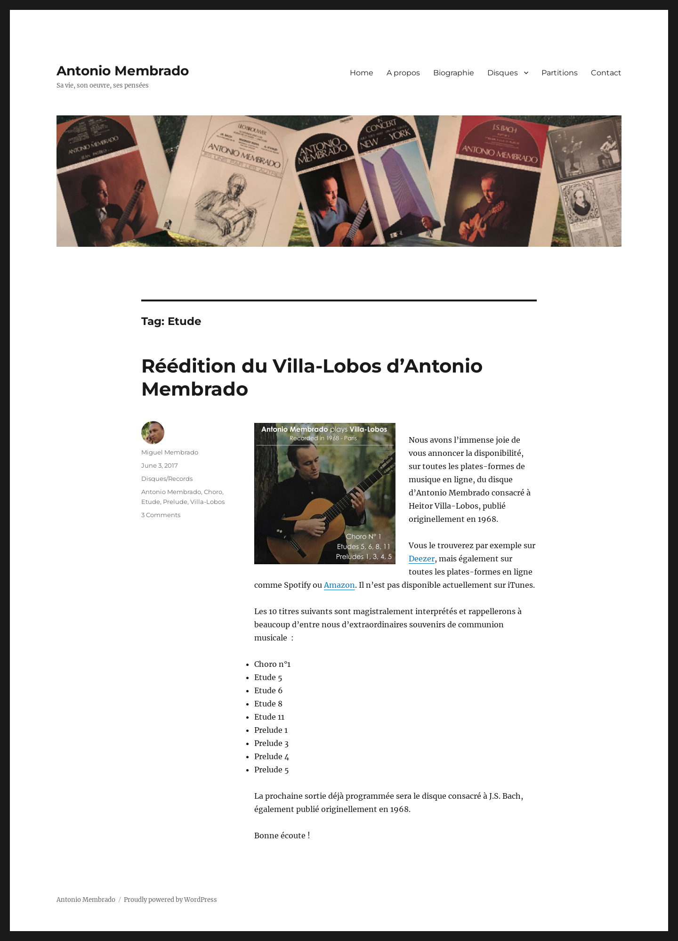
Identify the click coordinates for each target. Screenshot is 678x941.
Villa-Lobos (207, 501)
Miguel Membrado (169, 452)
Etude (150, 501)
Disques (502, 72)
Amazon (339, 585)
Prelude (175, 501)
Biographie (453, 72)
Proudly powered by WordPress (170, 900)
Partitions (559, 72)
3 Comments (160, 515)
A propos (403, 72)
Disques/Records (167, 478)
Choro (213, 491)
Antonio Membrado (122, 71)
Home (361, 72)
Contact (606, 72)
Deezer (422, 558)
